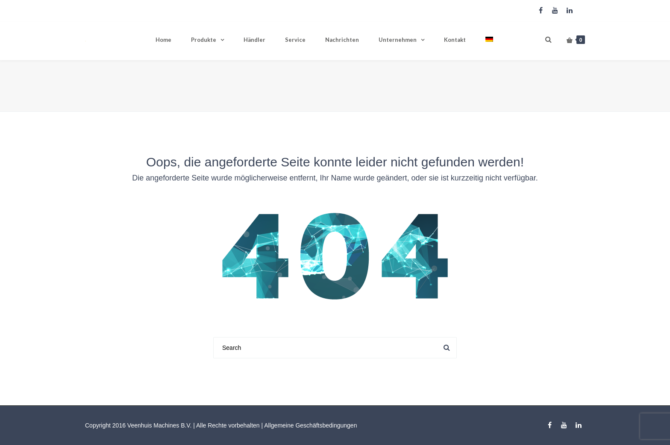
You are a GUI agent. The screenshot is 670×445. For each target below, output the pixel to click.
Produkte (203, 39)
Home (163, 39)
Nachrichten (342, 39)
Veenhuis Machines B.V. (159, 425)
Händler (254, 39)
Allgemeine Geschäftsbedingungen (310, 425)
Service (295, 39)
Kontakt (455, 39)
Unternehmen (398, 39)
